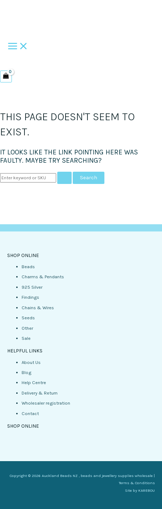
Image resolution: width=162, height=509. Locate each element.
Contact (30, 413)
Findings (30, 297)
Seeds (28, 317)
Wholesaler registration (46, 403)
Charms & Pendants (43, 276)
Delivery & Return (40, 393)
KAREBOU (146, 490)
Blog (26, 372)
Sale (26, 338)
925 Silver (32, 287)
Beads (28, 266)
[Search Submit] (64, 178)
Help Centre (34, 382)
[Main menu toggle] (18, 47)
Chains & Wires (38, 307)
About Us (31, 362)
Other (27, 328)
